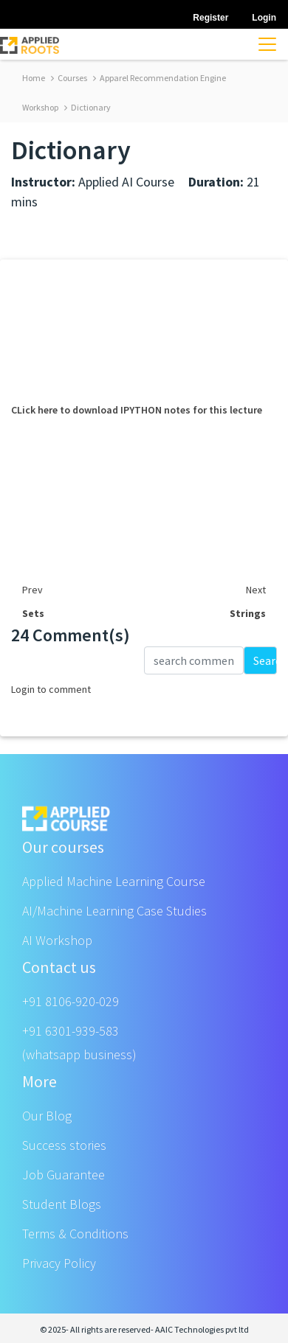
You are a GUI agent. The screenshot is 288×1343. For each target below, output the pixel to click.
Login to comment (51, 689)
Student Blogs (61, 1204)
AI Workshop (57, 940)
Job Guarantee (63, 1174)
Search (265, 660)
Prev (32, 589)
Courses (69, 77)
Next (256, 589)
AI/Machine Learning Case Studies (114, 910)
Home (33, 77)
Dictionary (87, 107)
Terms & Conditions (75, 1233)
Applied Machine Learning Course (113, 881)
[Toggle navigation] (267, 44)
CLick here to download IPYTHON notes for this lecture (136, 409)
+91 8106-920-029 (70, 1001)
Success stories (64, 1145)
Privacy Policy (59, 1263)
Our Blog (47, 1115)
